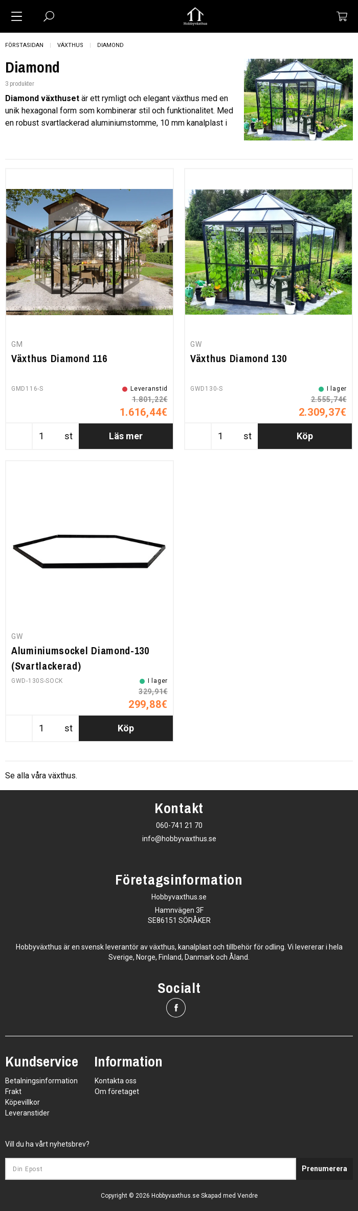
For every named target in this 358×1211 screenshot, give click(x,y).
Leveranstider (27, 1113)
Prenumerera (324, 1169)
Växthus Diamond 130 (238, 358)
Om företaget (117, 1091)
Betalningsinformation (41, 1081)
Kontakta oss (116, 1081)
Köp (305, 436)
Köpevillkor (22, 1102)
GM (17, 344)
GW (196, 344)
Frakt (13, 1091)
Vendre (247, 1195)
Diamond (110, 45)
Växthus (70, 45)
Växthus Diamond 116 (59, 358)
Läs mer (126, 436)
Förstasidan (24, 45)
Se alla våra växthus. (41, 775)
